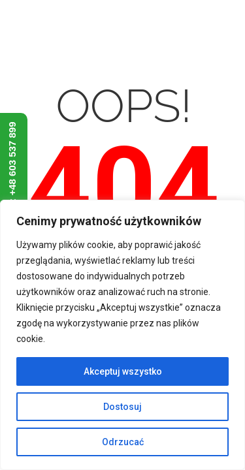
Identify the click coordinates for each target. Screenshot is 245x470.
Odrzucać (123, 442)
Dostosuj (122, 406)
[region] (122, 335)
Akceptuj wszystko (123, 371)
